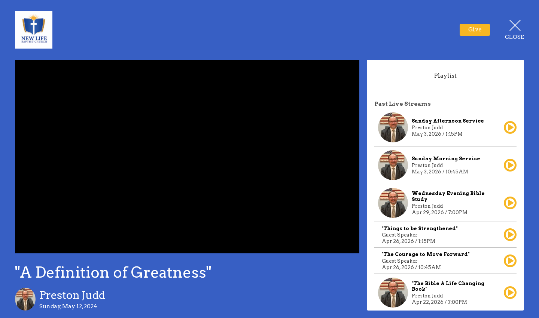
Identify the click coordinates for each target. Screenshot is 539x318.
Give (475, 29)
